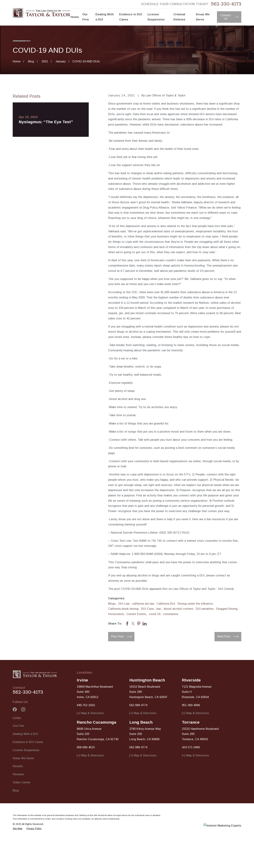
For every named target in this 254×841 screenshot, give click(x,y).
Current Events (136, 614)
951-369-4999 (191, 705)
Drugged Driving (226, 608)
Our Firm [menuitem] (85, 17)
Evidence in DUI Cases (28, 742)
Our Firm (18, 725)
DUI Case (147, 608)
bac (158, 608)
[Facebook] (15, 709)
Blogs (112, 603)
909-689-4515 (86, 747)
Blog (16, 790)
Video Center (21, 782)
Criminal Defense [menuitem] (179, 17)
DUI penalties (205, 608)
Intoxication (116, 614)
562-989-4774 (138, 705)
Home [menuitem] (75, 17)
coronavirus (170, 614)
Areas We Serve (23, 758)
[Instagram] (23, 709)
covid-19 (154, 614)
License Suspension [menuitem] (156, 17)
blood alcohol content (178, 608)
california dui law (143, 603)
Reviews (18, 774)
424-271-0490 (191, 747)
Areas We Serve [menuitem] (203, 17)
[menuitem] (17, 829)
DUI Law (123, 603)
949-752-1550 (86, 705)
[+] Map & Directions (90, 713)
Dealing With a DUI (25, 733)
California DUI (166, 603)
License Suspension (26, 750)
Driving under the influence (195, 603)
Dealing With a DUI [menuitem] (104, 17)
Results (18, 766)
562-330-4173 (226, 4)
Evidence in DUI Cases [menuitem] (130, 17)
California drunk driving (123, 608)
